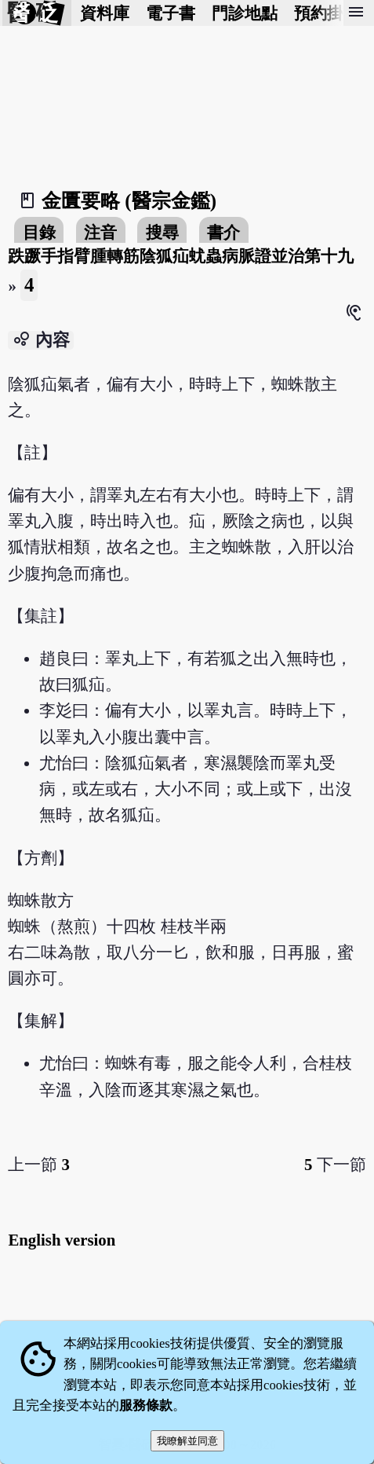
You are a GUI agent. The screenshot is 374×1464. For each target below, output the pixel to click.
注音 (100, 232)
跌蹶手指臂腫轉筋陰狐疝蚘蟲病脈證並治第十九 (181, 256)
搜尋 (162, 232)
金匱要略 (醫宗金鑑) (129, 200)
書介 (223, 232)
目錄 (39, 232)
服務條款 (145, 1405)
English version (61, 1240)
